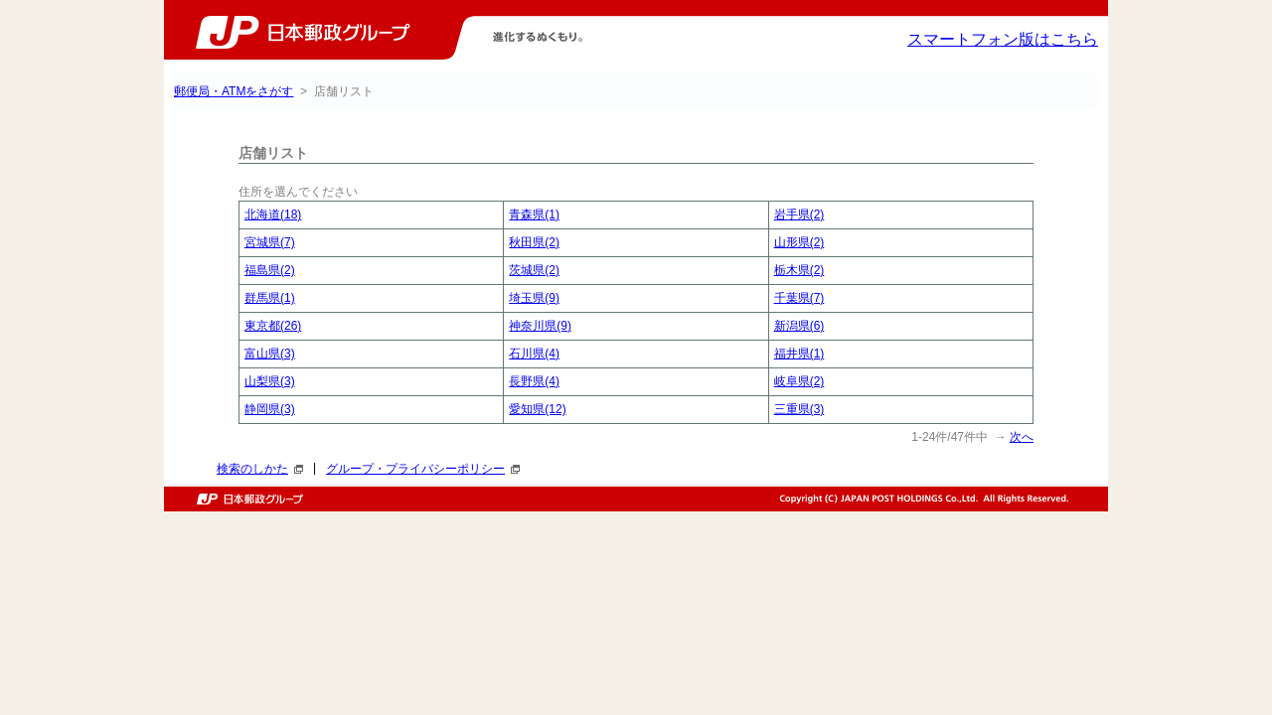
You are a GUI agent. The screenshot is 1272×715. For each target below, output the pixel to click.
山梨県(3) (269, 381)
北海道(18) (272, 214)
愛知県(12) (537, 409)
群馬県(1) (269, 298)
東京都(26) (272, 326)
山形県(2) (799, 242)
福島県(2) (269, 270)
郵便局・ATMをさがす (233, 91)
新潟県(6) (799, 326)
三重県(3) (799, 409)
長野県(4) (534, 381)
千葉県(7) (799, 298)
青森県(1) (534, 214)
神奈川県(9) (540, 326)
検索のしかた (260, 469)
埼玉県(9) (534, 298)
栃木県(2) (799, 270)
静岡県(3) (269, 409)
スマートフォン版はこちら (1002, 39)
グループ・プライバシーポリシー (423, 469)
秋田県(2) (534, 242)
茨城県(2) (534, 270)
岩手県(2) (799, 214)
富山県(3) (269, 353)
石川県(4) (534, 353)
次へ (1022, 437)
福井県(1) (799, 353)
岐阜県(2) (799, 381)
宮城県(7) (269, 242)
